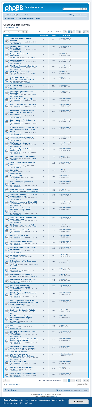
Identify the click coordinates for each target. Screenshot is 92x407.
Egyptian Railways (17, 60)
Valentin (15, 94)
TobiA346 (15, 256)
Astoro (15, 73)
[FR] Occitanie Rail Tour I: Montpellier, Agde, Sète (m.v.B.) (22, 78)
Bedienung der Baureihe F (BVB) (22, 310)
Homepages (34, 191)
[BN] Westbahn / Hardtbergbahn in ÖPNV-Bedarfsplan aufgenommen (23, 347)
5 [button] (79, 32)
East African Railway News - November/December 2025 (20, 286)
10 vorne (34, 226)
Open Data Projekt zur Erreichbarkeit (24, 189)
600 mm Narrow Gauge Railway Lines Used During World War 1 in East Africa (24, 129)
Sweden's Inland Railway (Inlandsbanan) (19, 47)
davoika (15, 281)
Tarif (33, 57)
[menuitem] (19, 14)
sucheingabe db (16, 85)
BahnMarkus (16, 350)
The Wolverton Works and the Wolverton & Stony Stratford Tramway (21, 209)
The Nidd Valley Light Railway (21, 242)
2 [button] (71, 32)
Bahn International (15, 43)
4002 (14, 226)
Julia (14, 369)
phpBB (40, 394)
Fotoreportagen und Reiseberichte (20, 82)
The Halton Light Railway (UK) (21, 137)
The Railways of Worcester (20, 230)
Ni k (14, 171)
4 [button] (76, 32)
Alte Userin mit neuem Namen (21, 368)
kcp (14, 81)
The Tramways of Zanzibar (20, 143)
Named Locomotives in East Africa (23, 105)
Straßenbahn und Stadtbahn (18, 351)
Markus (13, 269)
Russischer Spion (18, 357)
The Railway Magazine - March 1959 (23, 202)
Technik (12, 258)
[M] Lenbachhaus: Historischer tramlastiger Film (21, 92)
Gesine (15, 327)
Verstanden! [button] (78, 402)
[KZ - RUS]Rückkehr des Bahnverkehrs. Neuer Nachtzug (22, 355)
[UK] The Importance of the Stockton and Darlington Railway (24, 340)
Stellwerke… (15, 170)
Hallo (12, 325)
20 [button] (84, 32)
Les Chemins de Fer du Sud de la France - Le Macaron (22, 121)
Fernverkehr (13, 88)
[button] (64, 32)
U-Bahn (34, 276)
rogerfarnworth (17, 42)
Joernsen (15, 87)
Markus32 (15, 270)
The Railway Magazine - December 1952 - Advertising (23, 218)
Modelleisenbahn (15, 282)
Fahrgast (15, 158)
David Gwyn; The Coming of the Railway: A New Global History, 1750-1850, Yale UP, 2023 (24, 302)
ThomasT (15, 311)
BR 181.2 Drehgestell (18, 255)
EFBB (14, 321)
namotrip (15, 264)
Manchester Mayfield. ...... (19, 362)
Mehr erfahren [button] (26, 403)
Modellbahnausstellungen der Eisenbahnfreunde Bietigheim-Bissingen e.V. (21, 317)
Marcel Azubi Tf (16, 176)
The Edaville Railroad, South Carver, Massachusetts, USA (23, 195)
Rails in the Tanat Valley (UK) (21, 99)
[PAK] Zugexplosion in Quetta (21, 72)
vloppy (15, 57)
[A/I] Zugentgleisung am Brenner (22, 156)
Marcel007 (16, 177)
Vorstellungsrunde (15, 173)
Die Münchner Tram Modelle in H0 (22, 279)
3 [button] (74, 32)
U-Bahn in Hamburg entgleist (21, 274)
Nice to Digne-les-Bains (19, 236)
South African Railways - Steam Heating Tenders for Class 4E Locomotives (22, 112)
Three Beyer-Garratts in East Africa (23, 373)
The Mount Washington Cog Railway (23, 66)
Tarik (14, 191)
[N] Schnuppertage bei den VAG (22, 225)
